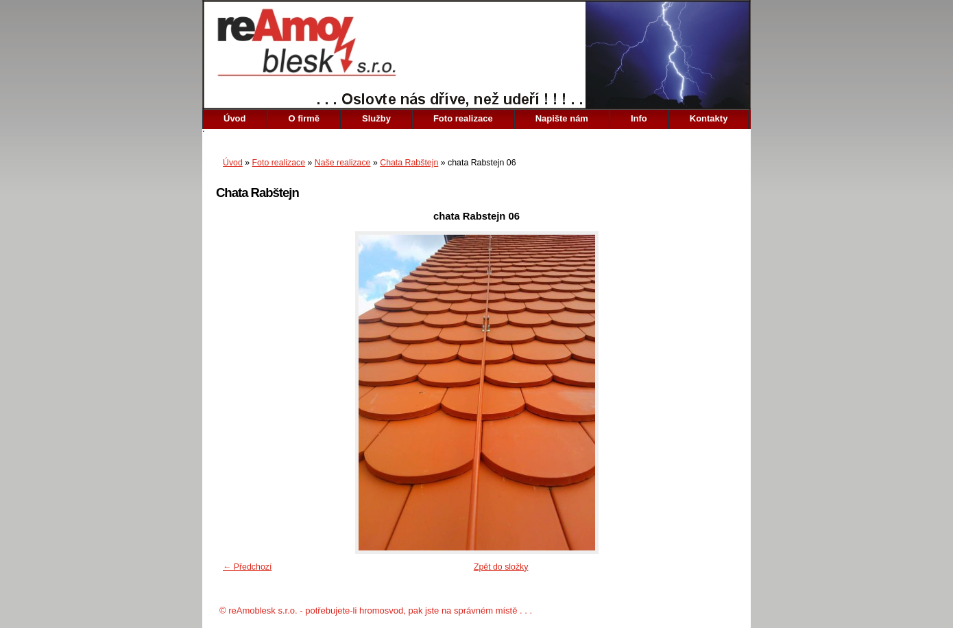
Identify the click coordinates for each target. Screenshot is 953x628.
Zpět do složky (501, 567)
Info (639, 118)
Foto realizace (463, 118)
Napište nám (561, 118)
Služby (376, 118)
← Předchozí (247, 567)
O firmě (304, 118)
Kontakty (709, 118)
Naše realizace (343, 162)
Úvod (235, 118)
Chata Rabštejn (409, 162)
